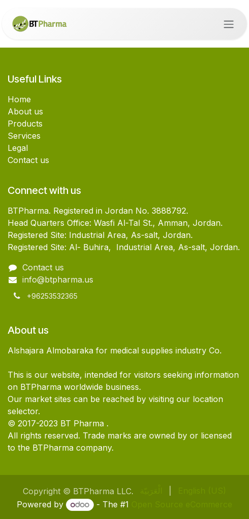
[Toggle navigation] (229, 23)
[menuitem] (151, 490)
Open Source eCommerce (181, 504)
